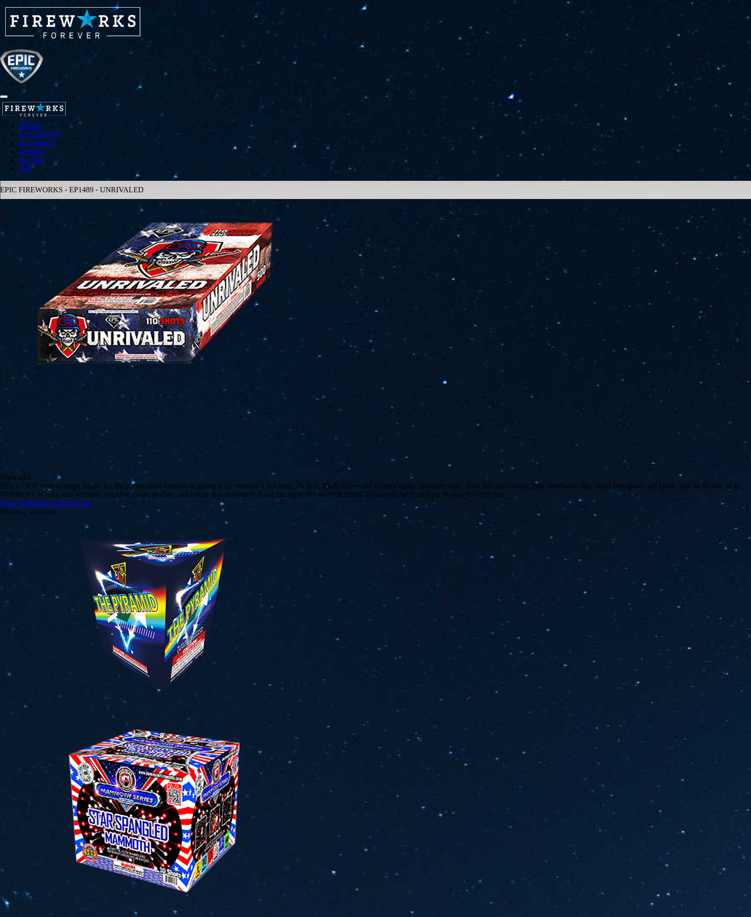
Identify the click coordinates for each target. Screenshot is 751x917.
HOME (30, 126)
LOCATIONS (40, 134)
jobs (25, 169)
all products (37, 143)
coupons (32, 151)
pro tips (30, 160)
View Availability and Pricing (45, 503)
